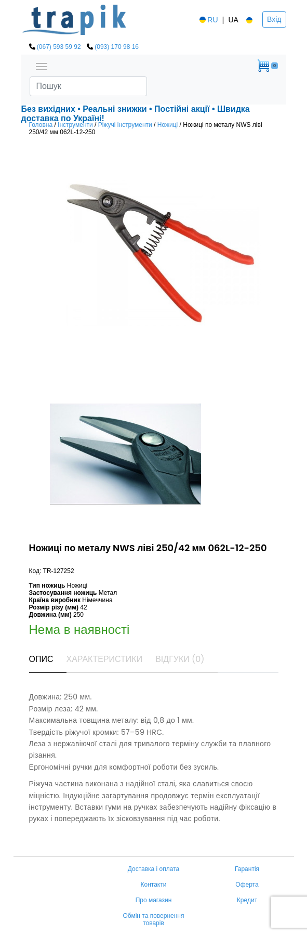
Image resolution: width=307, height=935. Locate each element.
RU (208, 20)
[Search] (88, 86)
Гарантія (247, 869)
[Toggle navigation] (42, 65)
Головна (41, 124)
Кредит (247, 900)
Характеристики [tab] (104, 659)
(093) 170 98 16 (117, 46)
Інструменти (75, 124)
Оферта (246, 884)
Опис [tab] (41, 659)
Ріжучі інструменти (125, 124)
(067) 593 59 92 (59, 46)
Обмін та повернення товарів (153, 919)
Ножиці (167, 124)
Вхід (274, 19)
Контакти (154, 884)
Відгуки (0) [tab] (179, 659)
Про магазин (154, 900)
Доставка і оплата (154, 869)
